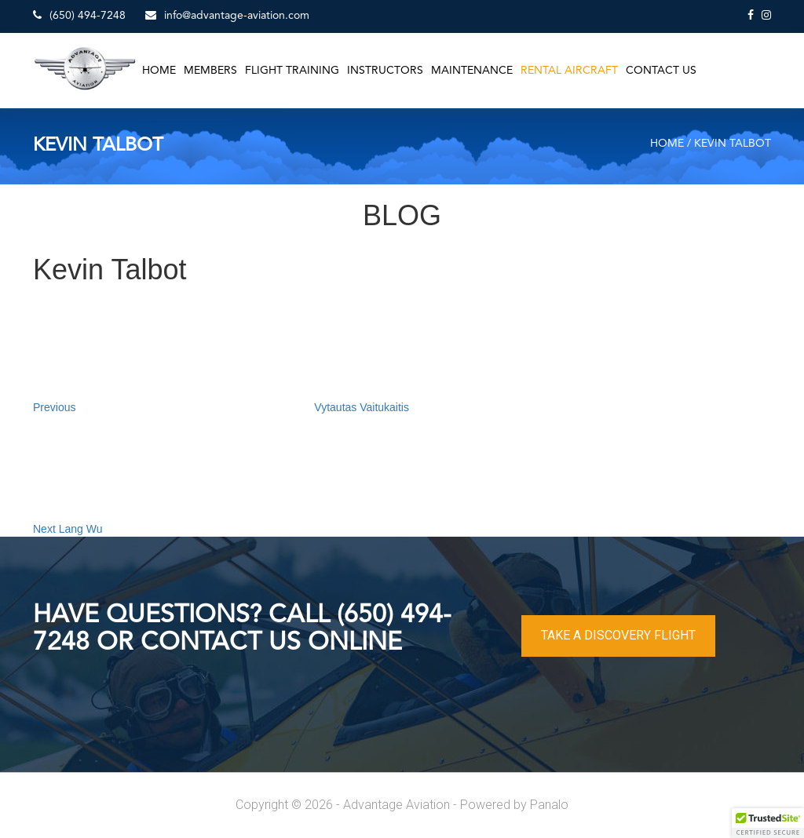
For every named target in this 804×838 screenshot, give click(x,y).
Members (210, 70)
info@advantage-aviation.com (227, 15)
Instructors (385, 70)
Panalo (549, 804)
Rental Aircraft (569, 70)
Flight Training (292, 70)
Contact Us (661, 70)
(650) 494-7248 (79, 15)
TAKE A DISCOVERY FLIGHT (618, 635)
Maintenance (472, 70)
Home (159, 70)
